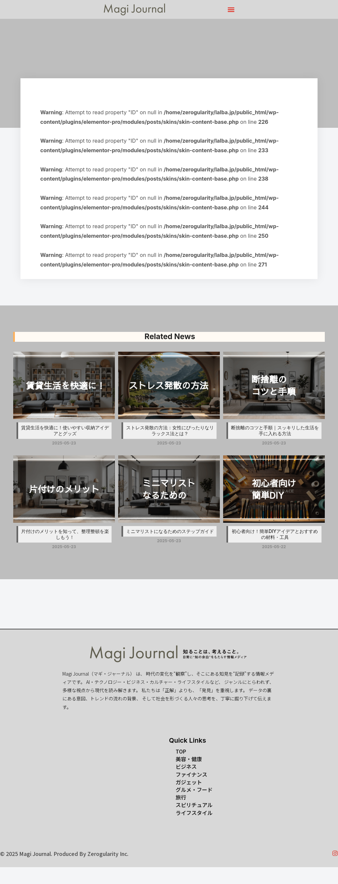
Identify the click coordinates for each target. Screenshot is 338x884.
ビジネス (186, 766)
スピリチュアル (194, 805)
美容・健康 (189, 759)
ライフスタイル (194, 813)
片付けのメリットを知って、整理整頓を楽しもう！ (65, 534)
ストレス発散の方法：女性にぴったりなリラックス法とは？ (170, 430)
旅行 (181, 797)
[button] (231, 9)
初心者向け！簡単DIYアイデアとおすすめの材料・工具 (275, 534)
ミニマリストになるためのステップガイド (170, 531)
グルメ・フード (194, 790)
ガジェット (189, 782)
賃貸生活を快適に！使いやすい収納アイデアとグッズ (65, 430)
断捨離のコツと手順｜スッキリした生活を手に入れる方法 (275, 430)
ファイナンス (191, 774)
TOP (181, 751)
